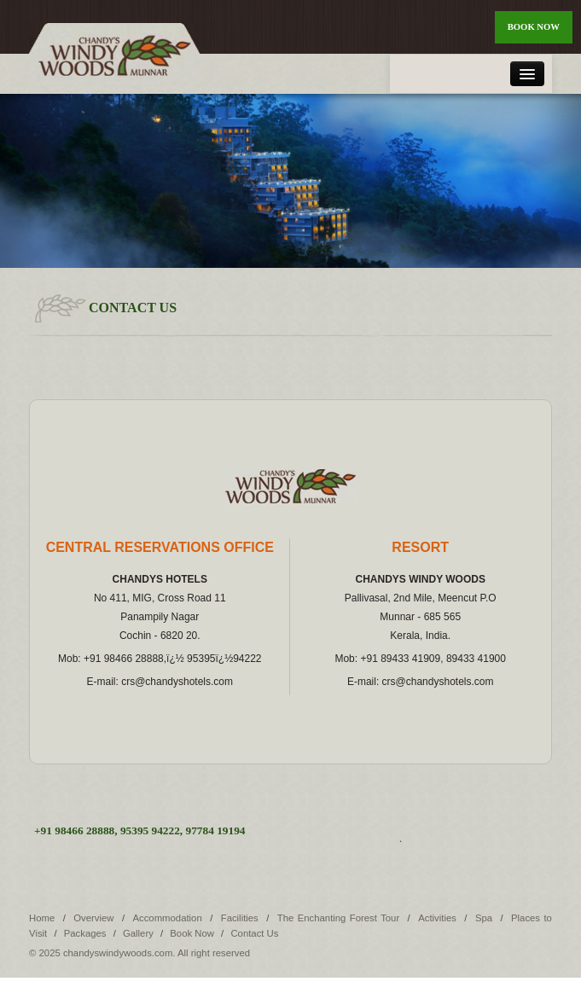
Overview (93, 918)
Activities (437, 918)
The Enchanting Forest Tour (340, 918)
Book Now (534, 27)
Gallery (138, 933)
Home (42, 918)
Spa (483, 918)
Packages (85, 933)
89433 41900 (476, 659)
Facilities (240, 918)
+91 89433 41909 (400, 659)
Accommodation (166, 918)
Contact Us (254, 933)
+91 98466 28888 (124, 659)
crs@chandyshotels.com (177, 682)
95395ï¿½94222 (224, 659)
